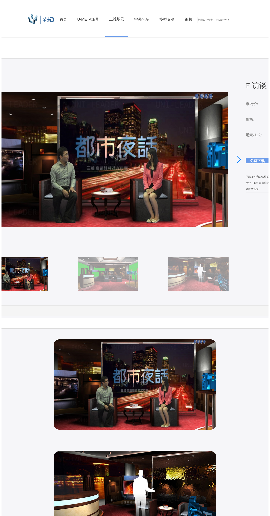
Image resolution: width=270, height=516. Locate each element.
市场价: (252, 104)
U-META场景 (88, 19)
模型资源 (166, 19)
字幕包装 (141, 19)
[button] (238, 159)
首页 (63, 19)
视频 (188, 19)
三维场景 (116, 19)
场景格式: (254, 135)
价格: (250, 119)
